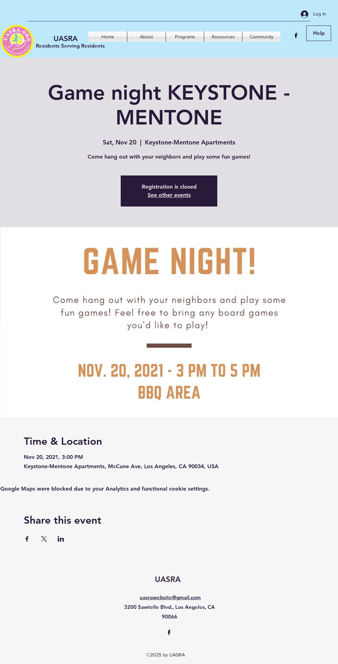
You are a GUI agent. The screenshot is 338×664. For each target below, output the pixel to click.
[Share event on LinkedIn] (61, 539)
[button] (146, 36)
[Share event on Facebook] (27, 539)
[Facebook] (295, 35)
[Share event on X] (44, 539)
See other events (169, 195)
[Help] (318, 33)
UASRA (65, 38)
